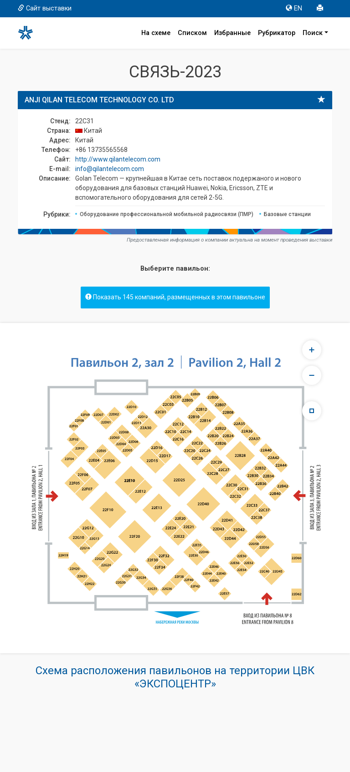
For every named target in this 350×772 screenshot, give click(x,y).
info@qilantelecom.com (109, 168)
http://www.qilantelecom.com (117, 159)
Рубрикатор (276, 33)
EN (294, 8)
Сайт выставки (45, 8)
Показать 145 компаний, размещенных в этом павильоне (175, 297)
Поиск (313, 33)
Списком (192, 33)
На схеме (155, 33)
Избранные (232, 33)
